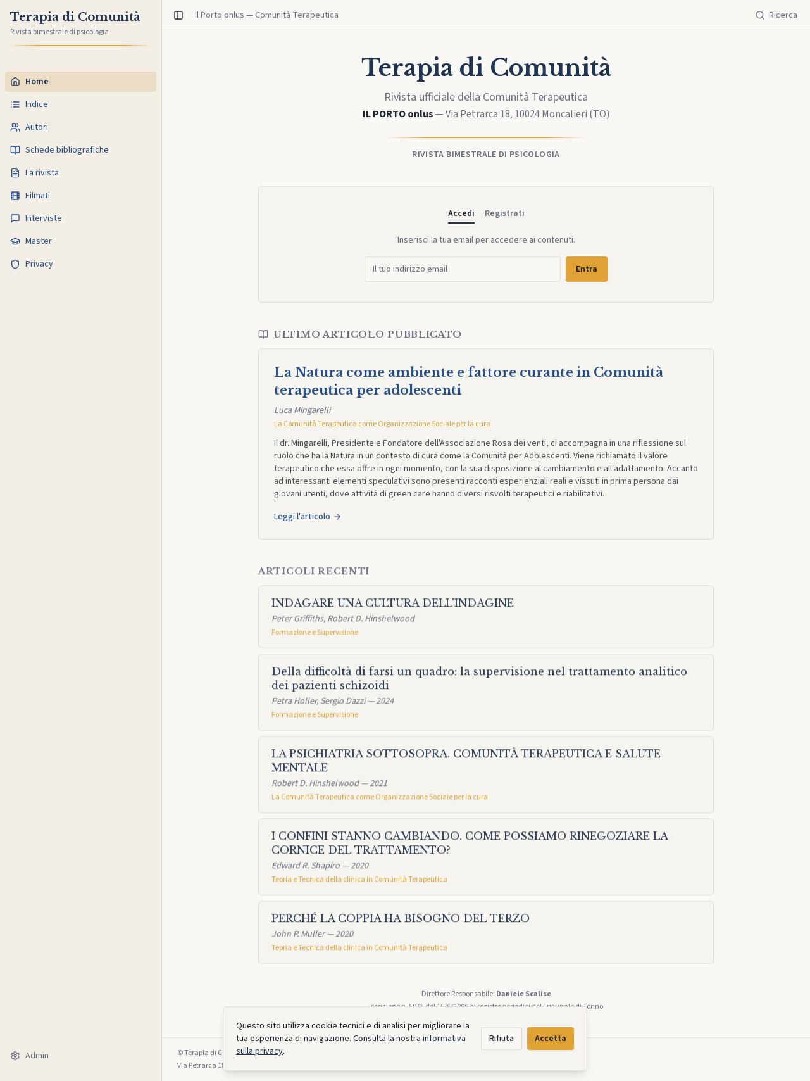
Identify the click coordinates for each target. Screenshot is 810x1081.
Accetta (550, 1038)
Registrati (505, 213)
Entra (586, 269)
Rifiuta (501, 1038)
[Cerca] (776, 15)
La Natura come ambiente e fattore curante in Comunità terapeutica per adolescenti (468, 381)
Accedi (461, 213)
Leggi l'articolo (308, 516)
